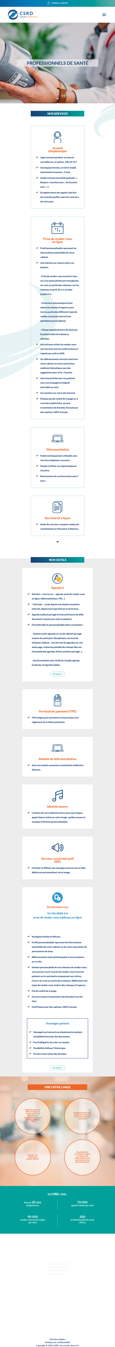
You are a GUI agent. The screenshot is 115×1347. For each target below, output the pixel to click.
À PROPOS (57, 1286)
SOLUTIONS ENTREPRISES (57, 1293)
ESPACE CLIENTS (57, 1300)
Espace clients (60, 3)
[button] (104, 15)
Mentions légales (57, 1339)
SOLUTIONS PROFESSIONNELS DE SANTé (57, 1290)
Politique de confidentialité (57, 1342)
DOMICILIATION (57, 1296)
